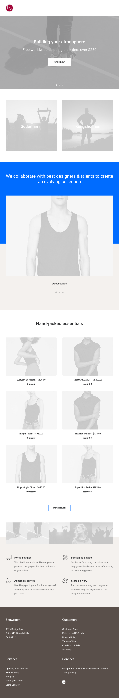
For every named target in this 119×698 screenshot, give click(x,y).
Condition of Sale (71, 645)
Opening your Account (17, 668)
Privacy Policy (69, 637)
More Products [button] (59, 508)
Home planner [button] (22, 557)
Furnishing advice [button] (81, 557)
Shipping (10, 676)
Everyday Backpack (31, 380)
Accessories (59, 283)
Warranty (67, 649)
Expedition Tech (88, 487)
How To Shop (12, 672)
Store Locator (13, 684)
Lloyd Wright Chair (31, 487)
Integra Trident (31, 433)
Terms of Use (69, 641)
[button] (59, 236)
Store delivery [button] (79, 580)
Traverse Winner (88, 433)
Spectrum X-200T (87, 380)
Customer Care (70, 629)
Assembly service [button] (24, 580)
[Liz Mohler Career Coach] (9, 8)
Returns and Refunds (73, 633)
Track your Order (14, 680)
